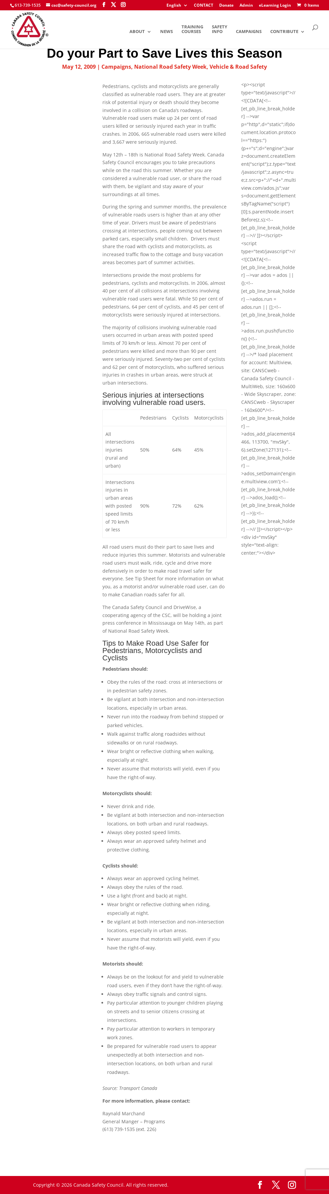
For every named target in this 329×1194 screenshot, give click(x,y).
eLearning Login (275, 5)
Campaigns (249, 31)
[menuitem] (177, 6)
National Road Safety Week (170, 66)
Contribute (284, 31)
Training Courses (192, 29)
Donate (226, 5)
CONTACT (203, 5)
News (166, 31)
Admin (246, 5)
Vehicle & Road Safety (238, 66)
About (137, 31)
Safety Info (219, 29)
